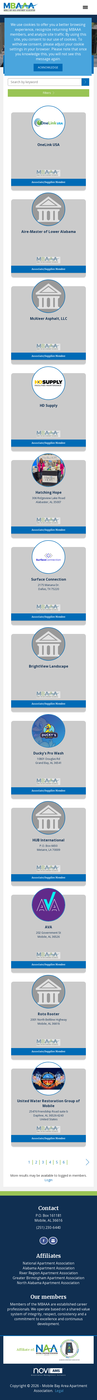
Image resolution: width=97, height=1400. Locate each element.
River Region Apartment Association (48, 1273)
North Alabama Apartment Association (48, 1283)
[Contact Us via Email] (53, 1241)
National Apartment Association (48, 1263)
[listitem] (48, 146)
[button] (85, 82)
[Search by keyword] (45, 82)
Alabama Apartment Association (49, 1268)
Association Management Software (48, 1372)
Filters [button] (48, 93)
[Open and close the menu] (65, 7)
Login (48, 1180)
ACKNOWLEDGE (48, 67)
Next (87, 1163)
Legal (59, 1390)
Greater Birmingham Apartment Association (48, 1278)
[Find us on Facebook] (44, 1241)
